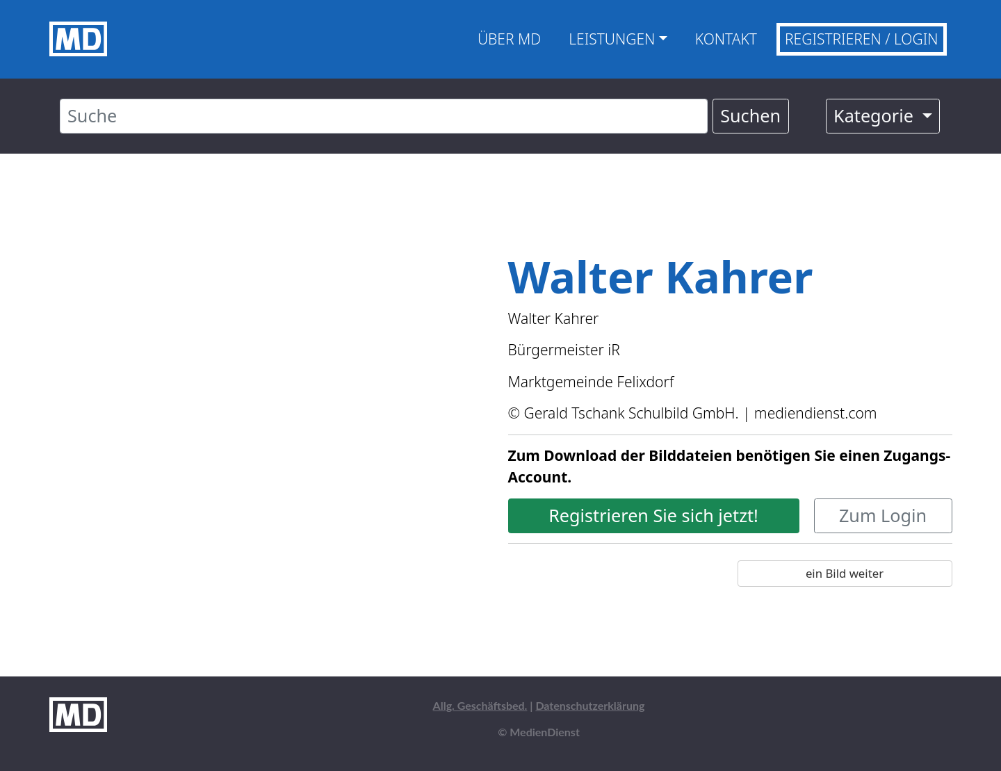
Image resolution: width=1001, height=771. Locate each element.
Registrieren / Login (861, 39)
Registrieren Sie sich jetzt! (653, 515)
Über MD (509, 39)
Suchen (750, 115)
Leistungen (612, 39)
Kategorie (875, 115)
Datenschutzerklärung (589, 705)
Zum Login (883, 515)
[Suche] (384, 116)
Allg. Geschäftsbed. (480, 705)
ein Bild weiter (845, 573)
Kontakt (726, 39)
